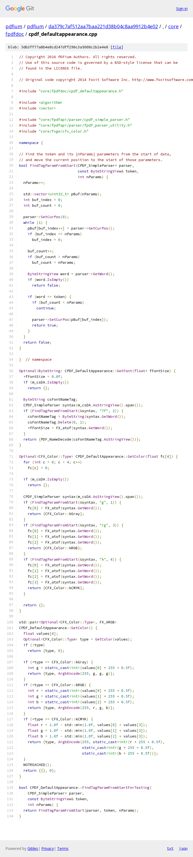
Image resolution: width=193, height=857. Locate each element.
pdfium (13, 26)
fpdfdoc (14, 34)
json (183, 848)
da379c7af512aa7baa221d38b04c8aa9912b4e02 (103, 26)
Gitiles (32, 848)
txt (170, 848)
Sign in (182, 8)
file (117, 47)
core (173, 26)
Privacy (47, 848)
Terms (63, 848)
